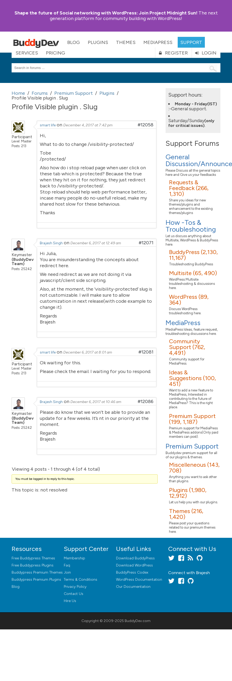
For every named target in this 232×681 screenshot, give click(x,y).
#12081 (145, 352)
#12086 (145, 401)
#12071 (146, 242)
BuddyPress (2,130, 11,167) (193, 254)
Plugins (98, 42)
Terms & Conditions (80, 579)
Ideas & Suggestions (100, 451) (192, 378)
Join (67, 572)
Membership (74, 558)
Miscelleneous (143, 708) (194, 467)
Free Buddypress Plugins (33, 565)
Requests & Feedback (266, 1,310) (189, 188)
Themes (126, 42)
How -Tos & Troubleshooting (191, 225)
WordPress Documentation (139, 579)
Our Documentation (133, 586)
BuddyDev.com (138, 621)
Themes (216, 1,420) (186, 514)
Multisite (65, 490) (193, 273)
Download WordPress (134, 565)
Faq (67, 565)
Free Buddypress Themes (33, 558)
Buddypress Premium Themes (37, 572)
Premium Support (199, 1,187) (192, 418)
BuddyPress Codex (132, 572)
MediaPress (157, 42)
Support (191, 42)
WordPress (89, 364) (189, 299)
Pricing (55, 53)
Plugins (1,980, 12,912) (187, 492)
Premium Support (192, 446)
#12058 (145, 124)
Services (27, 53)
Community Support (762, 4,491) (187, 347)
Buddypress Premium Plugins (36, 579)
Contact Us (73, 593)
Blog (73, 42)
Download (135, 558)
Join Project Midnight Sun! (105, 13)
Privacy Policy (75, 586)
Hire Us (70, 601)
